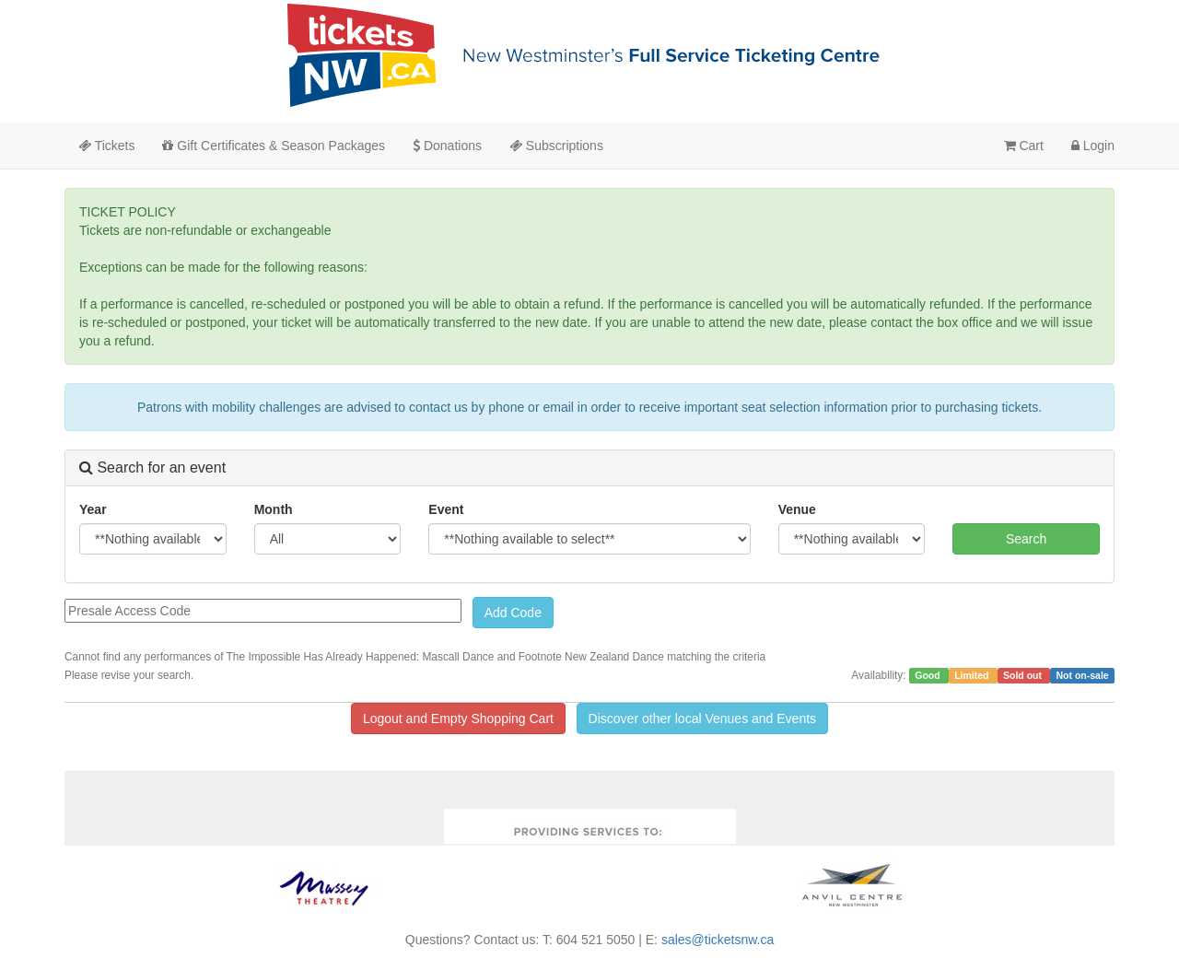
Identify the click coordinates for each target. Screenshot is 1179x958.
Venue (797, 509)
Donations (447, 145)
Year (93, 509)
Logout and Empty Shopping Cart (458, 718)
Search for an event (152, 467)
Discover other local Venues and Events (702, 718)
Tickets (106, 145)
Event (445, 509)
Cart (1024, 145)
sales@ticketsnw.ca (717, 939)
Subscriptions (556, 145)
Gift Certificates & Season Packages (273, 145)
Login (1093, 145)
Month (273, 509)
